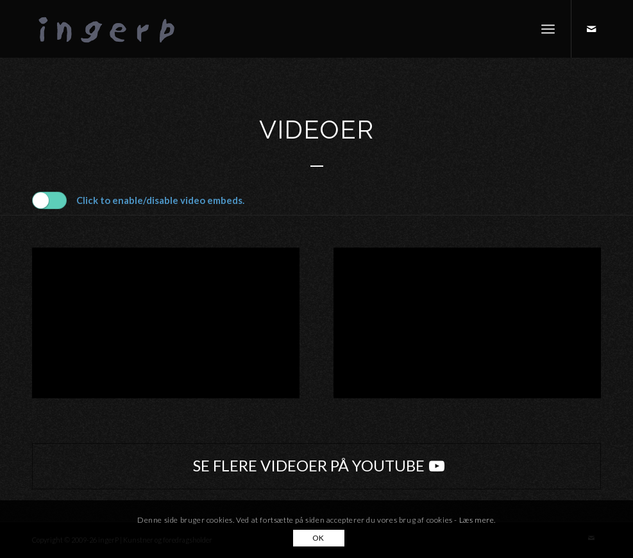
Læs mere (476, 520)
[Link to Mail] (591, 28)
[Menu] (548, 29)
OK (318, 538)
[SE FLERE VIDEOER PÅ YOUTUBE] (316, 466)
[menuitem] (548, 29)
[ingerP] (122, 29)
